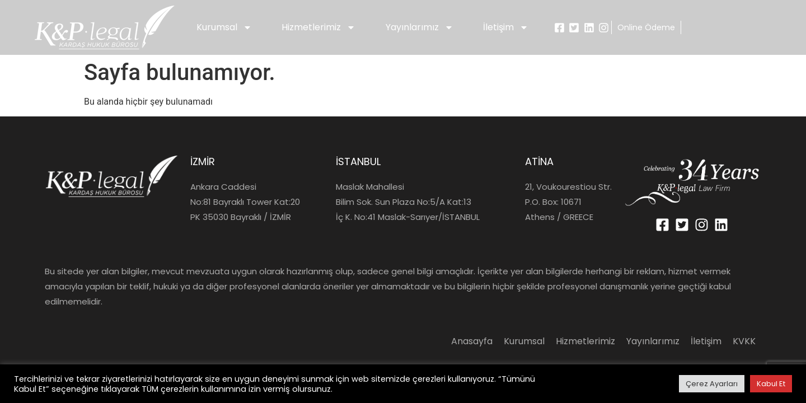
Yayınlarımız (419, 27)
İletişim (505, 27)
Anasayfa (472, 341)
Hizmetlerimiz (318, 27)
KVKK (744, 341)
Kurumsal (224, 27)
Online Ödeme (646, 27)
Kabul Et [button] (771, 383)
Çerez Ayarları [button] (712, 383)
